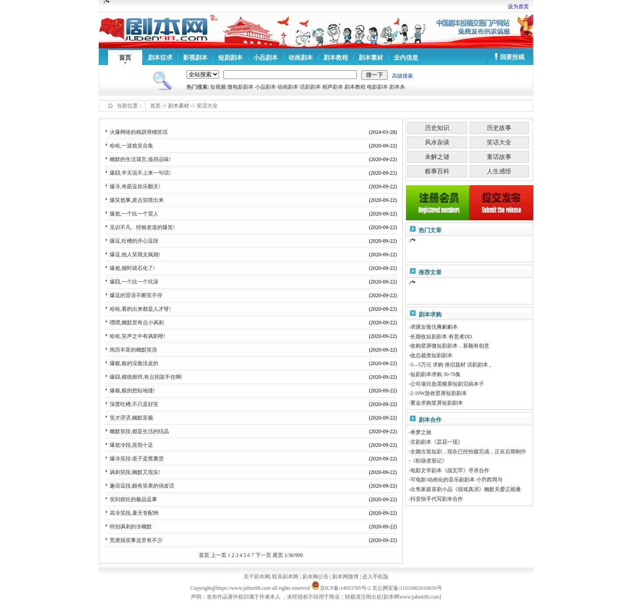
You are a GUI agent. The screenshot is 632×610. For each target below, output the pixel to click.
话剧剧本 (310, 87)
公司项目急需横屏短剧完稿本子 (447, 384)
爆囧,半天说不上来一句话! (140, 173)
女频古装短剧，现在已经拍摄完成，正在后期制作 (468, 452)
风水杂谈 (437, 142)
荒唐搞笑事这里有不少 (136, 540)
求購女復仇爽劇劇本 (434, 327)
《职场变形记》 (428, 461)
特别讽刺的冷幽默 (131, 527)
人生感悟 (499, 171)
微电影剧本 (240, 87)
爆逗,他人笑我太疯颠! (135, 254)
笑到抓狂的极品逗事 (133, 499)
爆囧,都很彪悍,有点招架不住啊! (146, 377)
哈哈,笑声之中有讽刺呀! (137, 336)
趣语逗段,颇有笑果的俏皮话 (142, 486)
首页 (125, 57)
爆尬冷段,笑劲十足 (131, 445)
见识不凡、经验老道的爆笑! (142, 227)
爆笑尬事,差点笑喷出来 (137, 200)
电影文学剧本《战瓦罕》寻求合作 (449, 470)
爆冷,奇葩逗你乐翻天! (135, 186)
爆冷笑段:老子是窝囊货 (137, 459)
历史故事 (499, 128)
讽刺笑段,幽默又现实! (135, 472)
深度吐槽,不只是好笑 (134, 404)
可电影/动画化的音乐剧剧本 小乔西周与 (456, 480)
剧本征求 (160, 57)
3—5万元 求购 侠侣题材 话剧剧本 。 (452, 365)
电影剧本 (377, 87)
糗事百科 (437, 171)
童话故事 (499, 157)
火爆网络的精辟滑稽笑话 (139, 132)
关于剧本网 (257, 577)
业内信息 (406, 57)
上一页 (218, 555)
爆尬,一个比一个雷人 (134, 214)
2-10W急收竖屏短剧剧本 (438, 393)
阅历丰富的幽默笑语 (133, 350)
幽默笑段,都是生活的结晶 (139, 431)
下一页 (263, 555)
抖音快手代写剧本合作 (436, 499)
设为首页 (518, 7)
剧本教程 (335, 57)
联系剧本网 (285, 577)
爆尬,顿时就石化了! (132, 268)
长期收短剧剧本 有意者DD (441, 337)
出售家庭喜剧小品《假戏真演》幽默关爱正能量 (465, 489)
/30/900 (293, 555)
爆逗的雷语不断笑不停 (136, 295)
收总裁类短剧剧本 (431, 355)
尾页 (278, 555)
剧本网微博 (345, 577)
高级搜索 (402, 76)
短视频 (218, 87)
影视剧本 (195, 57)
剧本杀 (397, 87)
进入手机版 (375, 577)
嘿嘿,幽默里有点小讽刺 (137, 322)
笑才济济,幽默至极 (131, 418)
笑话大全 (207, 106)
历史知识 (437, 128)
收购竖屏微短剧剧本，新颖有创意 (449, 346)
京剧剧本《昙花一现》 (436, 442)
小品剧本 (265, 57)
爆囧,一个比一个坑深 (134, 282)
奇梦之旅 (420, 432)
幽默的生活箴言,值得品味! (140, 159)
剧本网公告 (315, 577)
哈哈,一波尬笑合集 (131, 146)
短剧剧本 (230, 57)
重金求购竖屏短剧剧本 (436, 403)
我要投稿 (512, 57)
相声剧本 (332, 87)
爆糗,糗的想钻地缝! (132, 391)
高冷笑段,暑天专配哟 (134, 513)
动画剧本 (300, 57)
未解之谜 (437, 157)
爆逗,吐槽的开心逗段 (134, 241)
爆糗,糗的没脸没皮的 (134, 363)
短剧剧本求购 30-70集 (435, 374)
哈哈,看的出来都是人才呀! (140, 309)
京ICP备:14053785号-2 (345, 588)
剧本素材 (371, 57)
